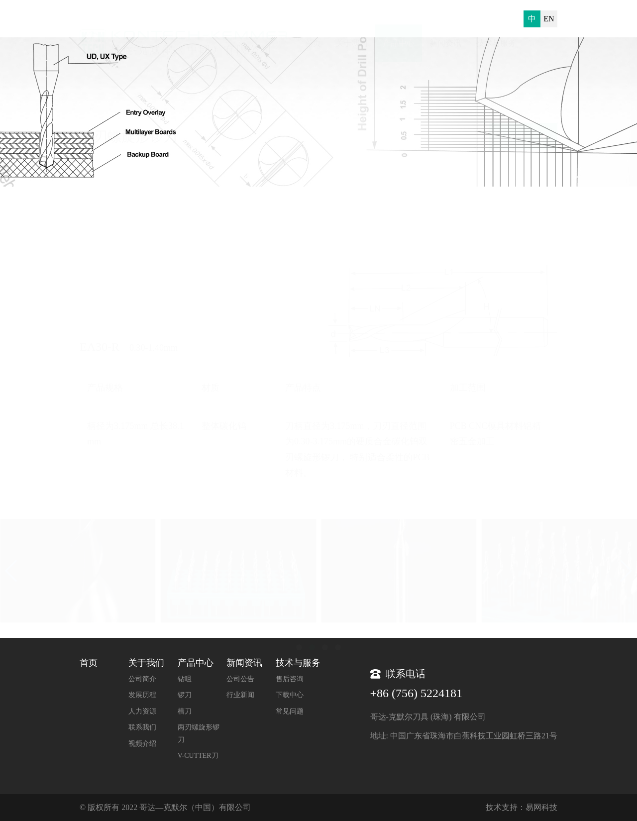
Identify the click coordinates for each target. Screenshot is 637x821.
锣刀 (185, 695)
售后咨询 (290, 679)
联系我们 (142, 727)
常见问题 (290, 711)
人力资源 (142, 711)
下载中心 (290, 695)
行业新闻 (240, 695)
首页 (459, 206)
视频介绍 (142, 743)
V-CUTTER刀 (198, 755)
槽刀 (185, 711)
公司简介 (142, 679)
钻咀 (185, 679)
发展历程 (142, 695)
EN (548, 18)
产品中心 (487, 206)
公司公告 (240, 679)
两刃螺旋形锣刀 (533, 206)
